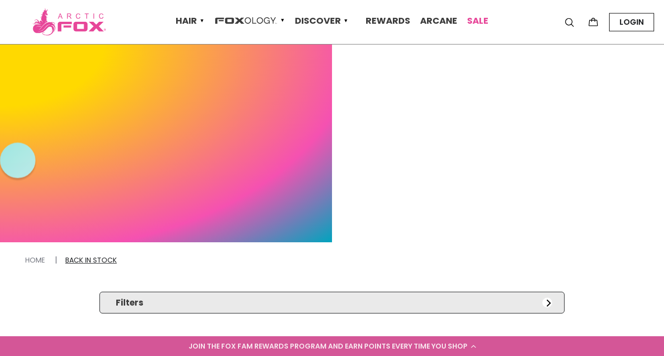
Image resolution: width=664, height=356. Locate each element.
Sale (477, 21)
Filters (334, 303)
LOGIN (631, 22)
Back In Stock (91, 260)
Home (36, 260)
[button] (332, 346)
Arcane (438, 21)
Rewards (388, 21)
